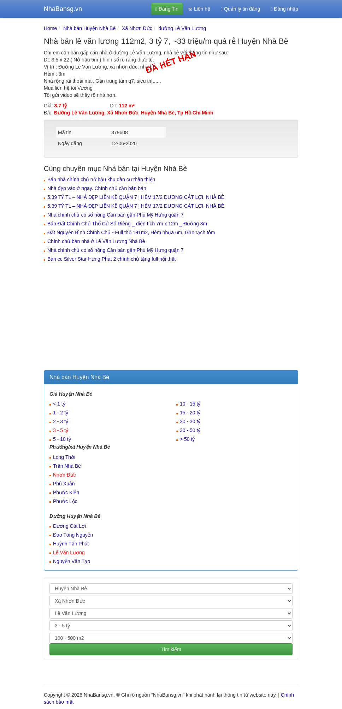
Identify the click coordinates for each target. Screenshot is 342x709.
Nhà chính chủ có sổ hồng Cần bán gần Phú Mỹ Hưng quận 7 (115, 215)
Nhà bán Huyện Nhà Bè (89, 28)
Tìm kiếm (171, 649)
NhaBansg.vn (63, 8)
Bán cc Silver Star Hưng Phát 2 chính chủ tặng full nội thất (111, 259)
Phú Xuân (64, 483)
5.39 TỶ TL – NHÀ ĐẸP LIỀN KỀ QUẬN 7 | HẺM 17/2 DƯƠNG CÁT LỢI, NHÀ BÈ (135, 197)
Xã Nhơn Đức (137, 28)
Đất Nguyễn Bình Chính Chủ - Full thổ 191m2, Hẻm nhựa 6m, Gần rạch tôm (131, 232)
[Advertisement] (171, 317)
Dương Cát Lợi (69, 526)
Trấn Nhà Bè (67, 466)
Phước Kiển (66, 492)
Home (50, 28)
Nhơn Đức (64, 475)
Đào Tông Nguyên (73, 535)
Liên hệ (199, 9)
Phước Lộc (65, 501)
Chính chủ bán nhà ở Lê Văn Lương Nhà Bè (96, 241)
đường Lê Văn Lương (182, 28)
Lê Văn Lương (69, 552)
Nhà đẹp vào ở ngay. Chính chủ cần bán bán (96, 188)
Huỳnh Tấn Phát (71, 543)
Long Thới (64, 457)
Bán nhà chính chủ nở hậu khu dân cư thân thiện (101, 179)
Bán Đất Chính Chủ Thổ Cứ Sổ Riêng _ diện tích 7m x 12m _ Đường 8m (127, 223)
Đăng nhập (284, 9)
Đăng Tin (166, 9)
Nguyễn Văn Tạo (71, 561)
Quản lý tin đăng (240, 9)
